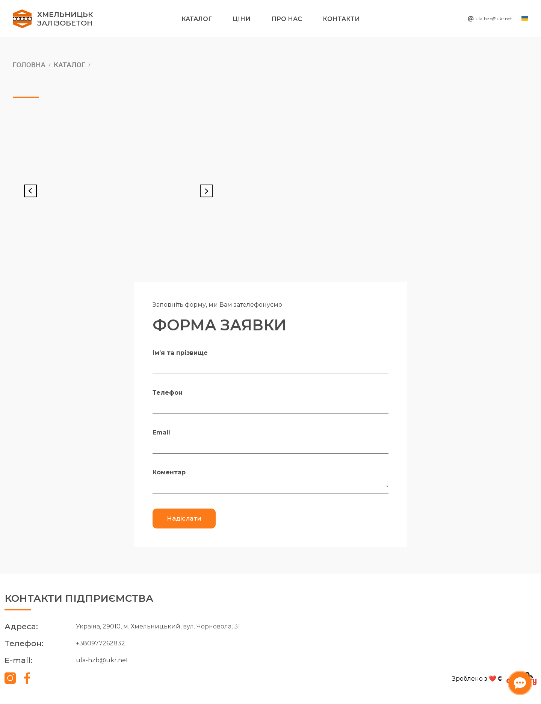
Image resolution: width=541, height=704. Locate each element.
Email (161, 432)
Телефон (168, 392)
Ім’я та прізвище (180, 352)
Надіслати (184, 518)
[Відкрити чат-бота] (517, 680)
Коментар (169, 472)
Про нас (286, 19)
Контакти (341, 19)
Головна (29, 65)
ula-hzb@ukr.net (480, 19)
